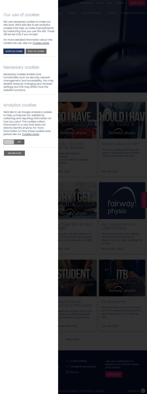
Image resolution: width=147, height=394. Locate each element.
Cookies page (41, 43)
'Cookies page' (30, 134)
